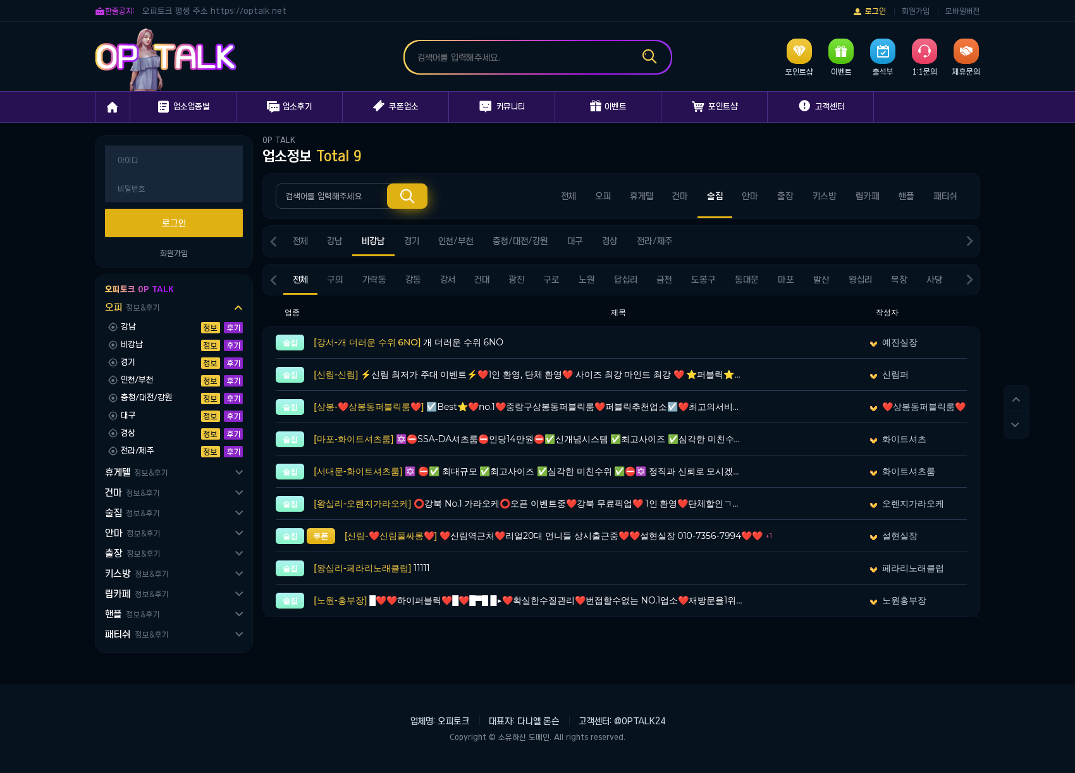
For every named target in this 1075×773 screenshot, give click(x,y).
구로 (551, 279)
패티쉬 (136, 634)
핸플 (132, 614)
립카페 (136, 593)
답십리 (625, 279)
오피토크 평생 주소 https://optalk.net (214, 11)
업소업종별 (183, 107)
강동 (413, 279)
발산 (821, 279)
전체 (568, 196)
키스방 (136, 573)
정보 (211, 327)
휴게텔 (136, 472)
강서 (447, 279)
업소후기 (289, 107)
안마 (132, 533)
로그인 (869, 11)
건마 (132, 492)
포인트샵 (714, 107)
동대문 (747, 279)
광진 (516, 279)
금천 (664, 279)
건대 (481, 279)
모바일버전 (962, 11)
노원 (587, 279)
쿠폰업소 (396, 106)
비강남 (373, 241)
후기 (233, 327)
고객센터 (820, 106)
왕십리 (860, 279)
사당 (934, 279)
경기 (411, 241)
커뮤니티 (502, 107)
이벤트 (608, 106)
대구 (575, 241)
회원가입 (916, 11)
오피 (132, 307)
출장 (132, 553)
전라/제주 (655, 241)
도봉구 (703, 279)
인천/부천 (456, 241)
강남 (335, 241)
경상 (610, 241)
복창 (899, 279)
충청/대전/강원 (520, 241)
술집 (132, 512)
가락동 (374, 279)
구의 (335, 279)
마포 (786, 279)
